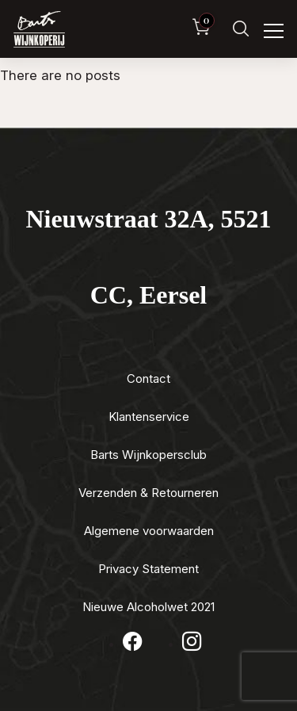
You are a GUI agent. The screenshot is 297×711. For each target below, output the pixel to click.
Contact (148, 378)
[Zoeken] (240, 29)
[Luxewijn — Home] (39, 29)
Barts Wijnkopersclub (148, 454)
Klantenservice (149, 416)
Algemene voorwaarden (149, 530)
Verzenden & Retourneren (148, 492)
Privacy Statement (148, 568)
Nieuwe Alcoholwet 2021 (148, 606)
